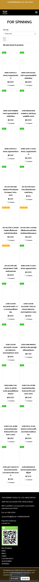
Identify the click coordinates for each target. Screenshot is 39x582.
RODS (4, 551)
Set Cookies (14, 578)
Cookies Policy (7, 574)
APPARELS (5, 563)
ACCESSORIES (7, 561)
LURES (4, 556)
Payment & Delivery (9, 520)
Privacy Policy (27, 572)
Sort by (6, 29)
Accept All (25, 578)
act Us (6, 523)
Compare (11, 85)
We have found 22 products (13, 45)
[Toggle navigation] (36, 12)
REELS (4, 553)
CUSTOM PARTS (7, 558)
